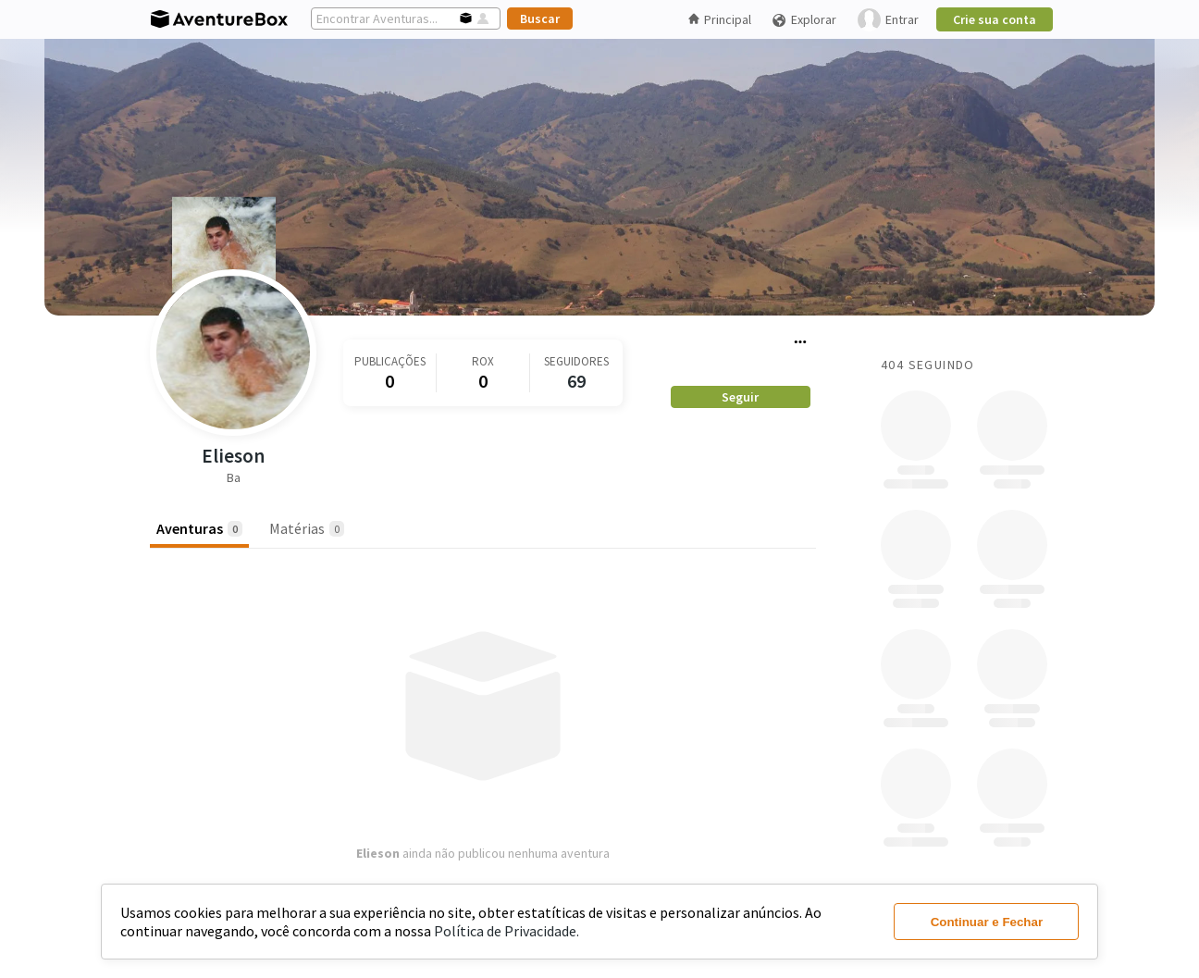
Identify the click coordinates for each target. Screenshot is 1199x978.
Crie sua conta (994, 19)
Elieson (233, 455)
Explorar (804, 19)
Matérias (306, 528)
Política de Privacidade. (506, 931)
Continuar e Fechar (987, 922)
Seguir (740, 397)
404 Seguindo (928, 364)
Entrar (888, 19)
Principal (719, 19)
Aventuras (199, 528)
